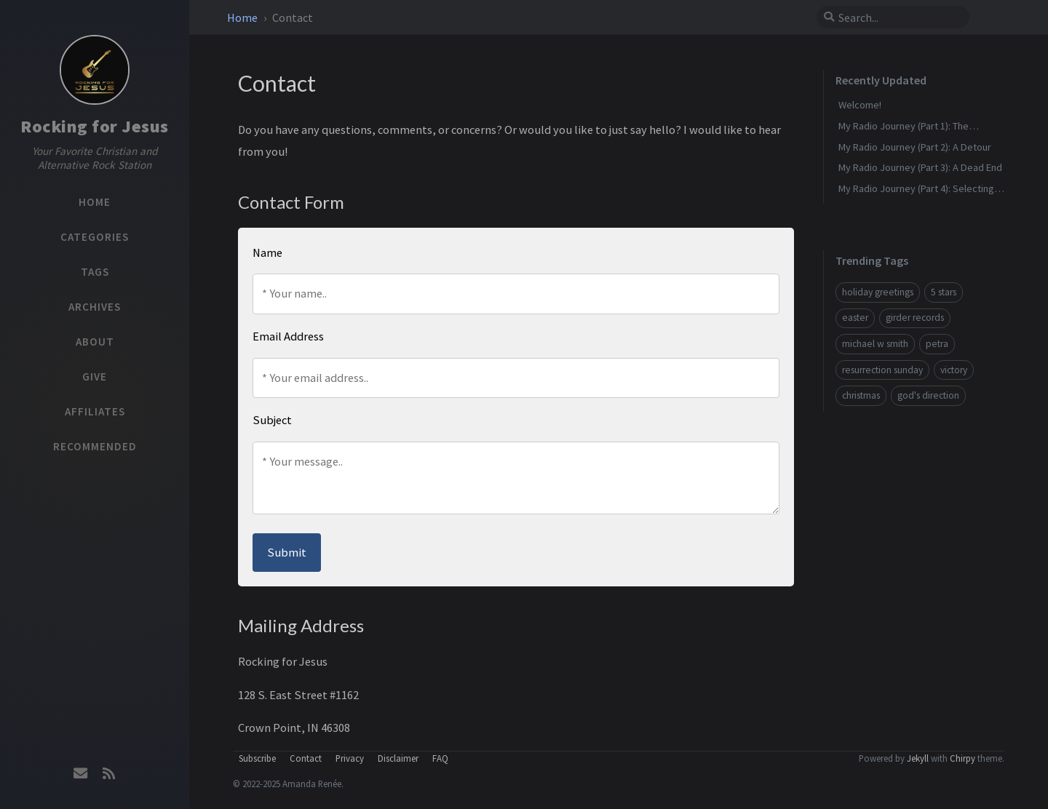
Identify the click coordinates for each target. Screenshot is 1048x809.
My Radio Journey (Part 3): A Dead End (920, 167)
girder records (915, 317)
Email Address (288, 336)
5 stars (943, 292)
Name (267, 252)
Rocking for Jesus (94, 126)
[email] (81, 773)
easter (855, 317)
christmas (861, 395)
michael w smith (875, 344)
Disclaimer (398, 758)
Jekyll (918, 758)
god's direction (928, 395)
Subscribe (257, 758)
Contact (306, 758)
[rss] (108, 773)
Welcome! (859, 104)
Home (243, 17)
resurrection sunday (882, 370)
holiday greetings (877, 292)
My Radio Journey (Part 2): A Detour (914, 147)
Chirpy (962, 758)
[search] (899, 17)
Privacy (350, 758)
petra (937, 344)
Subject (272, 420)
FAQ (440, 758)
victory (953, 370)
